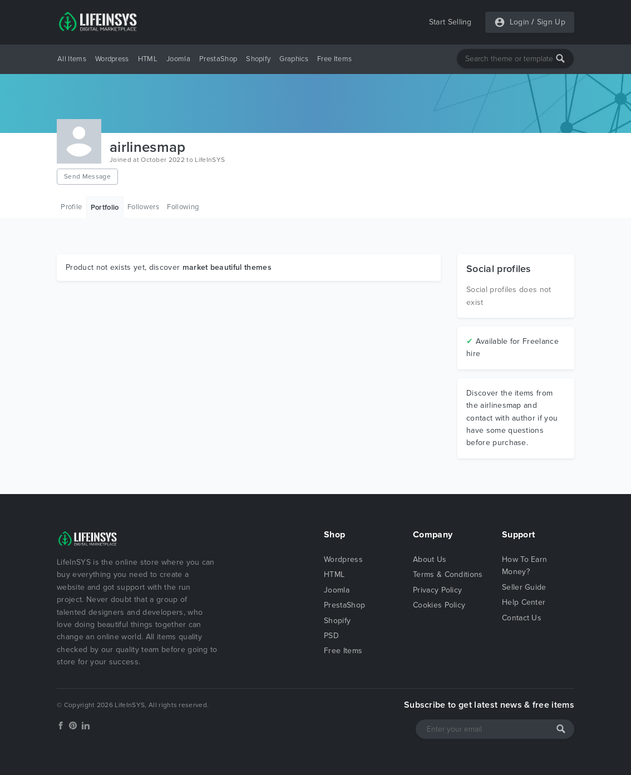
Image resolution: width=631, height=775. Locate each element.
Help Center (524, 602)
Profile (71, 207)
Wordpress (112, 59)
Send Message (87, 176)
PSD (331, 635)
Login (520, 22)
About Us (430, 559)
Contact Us (521, 618)
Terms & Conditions (448, 574)
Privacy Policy (437, 590)
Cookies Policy (439, 605)
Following (183, 207)
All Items (71, 59)
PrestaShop (218, 59)
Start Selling (450, 22)
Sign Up (551, 22)
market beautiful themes (227, 267)
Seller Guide (524, 587)
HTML (147, 59)
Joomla (178, 59)
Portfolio (105, 207)
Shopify (258, 59)
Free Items (334, 59)
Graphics (293, 59)
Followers (143, 207)
